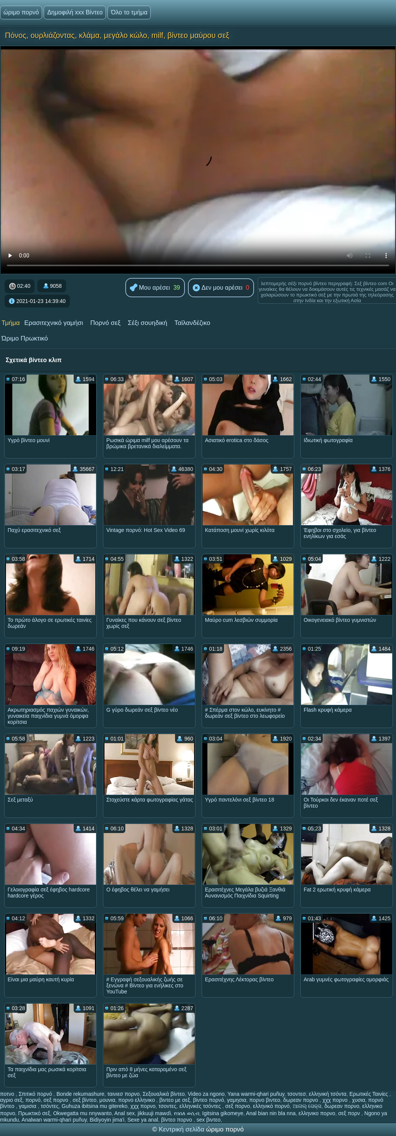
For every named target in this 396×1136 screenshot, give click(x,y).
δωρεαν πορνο (301, 1100)
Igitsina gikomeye (222, 1113)
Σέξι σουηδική (147, 322)
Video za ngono (206, 1094)
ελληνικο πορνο (316, 1113)
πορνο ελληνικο (137, 1100)
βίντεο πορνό (208, 1100)
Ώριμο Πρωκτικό (25, 338)
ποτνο (8, 1094)
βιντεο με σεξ (174, 1100)
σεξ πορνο (57, 1100)
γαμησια (236, 1100)
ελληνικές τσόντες (200, 1106)
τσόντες (49, 1106)
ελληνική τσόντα (327, 1094)
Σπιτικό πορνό (36, 1094)
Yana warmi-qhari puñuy (255, 1094)
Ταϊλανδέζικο (192, 322)
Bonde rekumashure (80, 1094)
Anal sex (124, 1113)
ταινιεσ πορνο (123, 1094)
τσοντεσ (296, 1094)
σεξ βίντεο (84, 1100)
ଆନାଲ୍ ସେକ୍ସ (307, 1106)
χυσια (358, 1100)
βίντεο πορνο (177, 1120)
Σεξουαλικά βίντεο (164, 1094)
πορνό (33, 1100)
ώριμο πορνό (21, 12)
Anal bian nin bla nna (271, 1113)
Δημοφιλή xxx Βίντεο (75, 12)
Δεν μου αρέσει (217, 288)
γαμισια (28, 1106)
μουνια (107, 1100)
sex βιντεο (209, 1120)
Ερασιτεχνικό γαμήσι (53, 322)
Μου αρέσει (150, 288)
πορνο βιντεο (264, 1100)
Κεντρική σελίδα (182, 1129)
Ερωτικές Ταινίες (369, 1094)
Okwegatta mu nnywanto (82, 1113)
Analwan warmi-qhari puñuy (54, 1120)
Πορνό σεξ (105, 322)
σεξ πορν (349, 1113)
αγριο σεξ (11, 1100)
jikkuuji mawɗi (154, 1113)
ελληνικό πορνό (271, 1106)
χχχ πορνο (335, 1100)
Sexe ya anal (142, 1120)
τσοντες (167, 1106)
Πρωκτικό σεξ (34, 1113)
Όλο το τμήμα (129, 12)
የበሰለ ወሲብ (186, 1113)
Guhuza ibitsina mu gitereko (95, 1106)
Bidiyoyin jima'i (107, 1120)
